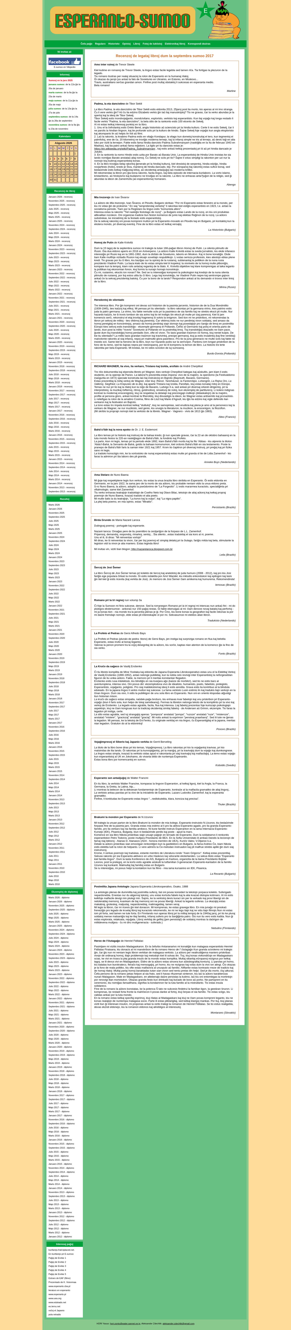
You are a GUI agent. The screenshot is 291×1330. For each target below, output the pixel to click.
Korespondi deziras (199, 43)
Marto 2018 (54, 694)
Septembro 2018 (56, 682)
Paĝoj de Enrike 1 (57, 1258)
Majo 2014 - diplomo (58, 1180)
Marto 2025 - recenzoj (59, 217)
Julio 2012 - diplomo (58, 1224)
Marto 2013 (54, 815)
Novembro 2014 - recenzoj (61, 463)
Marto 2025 (54, 529)
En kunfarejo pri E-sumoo (61, 1254)
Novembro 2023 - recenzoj (61, 249)
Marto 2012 (54, 840)
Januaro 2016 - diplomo (60, 1139)
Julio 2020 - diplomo (58, 1035)
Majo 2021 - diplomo (58, 1014)
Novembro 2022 (56, 585)
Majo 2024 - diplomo (58, 942)
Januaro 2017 (55, 723)
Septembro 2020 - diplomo (61, 1030)
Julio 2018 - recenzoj (58, 374)
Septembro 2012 (56, 827)
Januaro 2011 (55, 864)
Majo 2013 (53, 811)
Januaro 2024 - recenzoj (60, 245)
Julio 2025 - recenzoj (58, 209)
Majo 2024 (53, 549)
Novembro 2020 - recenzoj (61, 322)
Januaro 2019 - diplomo (60, 1067)
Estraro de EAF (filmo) (59, 1278)
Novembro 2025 (56, 513)
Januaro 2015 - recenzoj (60, 459)
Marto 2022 (54, 601)
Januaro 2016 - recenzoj (60, 435)
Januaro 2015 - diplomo (60, 1164)
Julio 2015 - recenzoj (58, 447)
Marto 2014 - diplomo (59, 1184)
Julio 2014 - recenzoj (58, 471)
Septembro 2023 (56, 565)
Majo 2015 (53, 763)
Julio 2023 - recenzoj (58, 257)
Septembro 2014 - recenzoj (61, 467)
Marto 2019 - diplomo (59, 1063)
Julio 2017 (53, 710)
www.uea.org (54, 1298)
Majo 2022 (53, 597)
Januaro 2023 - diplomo (60, 974)
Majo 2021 (53, 622)
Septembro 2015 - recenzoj (61, 443)
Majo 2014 (53, 787)
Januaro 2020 (55, 654)
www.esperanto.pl (57, 1294)
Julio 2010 (53, 876)
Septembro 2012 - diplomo (61, 1220)
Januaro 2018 (55, 698)
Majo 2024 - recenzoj (58, 237)
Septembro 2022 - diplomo (61, 982)
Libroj (136, 43)
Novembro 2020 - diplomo (61, 1026)
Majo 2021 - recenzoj (58, 310)
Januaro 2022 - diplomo (60, 998)
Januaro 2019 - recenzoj (60, 362)
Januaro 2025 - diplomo (60, 926)
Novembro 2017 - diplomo (61, 1095)
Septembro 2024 (56, 541)
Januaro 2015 (55, 771)
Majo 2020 (53, 646)
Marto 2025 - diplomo (59, 922)
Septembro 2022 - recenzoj (61, 277)
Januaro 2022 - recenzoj (60, 293)
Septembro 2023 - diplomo (61, 958)
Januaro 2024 (55, 557)
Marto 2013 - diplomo (59, 1208)
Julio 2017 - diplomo (58, 1103)
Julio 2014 (53, 783)
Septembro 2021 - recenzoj (61, 302)
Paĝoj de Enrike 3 (57, 1266)
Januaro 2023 (55, 581)
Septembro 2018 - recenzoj (61, 370)
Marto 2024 (54, 553)
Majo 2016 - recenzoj (58, 427)
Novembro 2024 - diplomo (61, 930)
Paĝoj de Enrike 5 (57, 1274)
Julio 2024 (53, 545)
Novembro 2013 (56, 799)
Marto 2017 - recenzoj (59, 406)
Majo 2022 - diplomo (58, 990)
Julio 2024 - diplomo (58, 938)
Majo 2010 (53, 880)
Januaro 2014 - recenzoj (60, 483)
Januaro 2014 (55, 795)
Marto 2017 (54, 718)
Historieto (114, 43)
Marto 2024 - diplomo (59, 946)
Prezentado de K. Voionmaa (62, 1282)
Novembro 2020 (56, 634)
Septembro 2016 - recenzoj (61, 419)
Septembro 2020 (56, 638)
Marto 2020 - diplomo (59, 1043)
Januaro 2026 (55, 509)
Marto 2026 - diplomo (59, 897)
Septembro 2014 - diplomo (61, 1172)
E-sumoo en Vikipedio (65, 67)
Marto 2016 (54, 743)
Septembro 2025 (56, 517)
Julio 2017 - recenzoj (58, 398)
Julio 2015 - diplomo (58, 1152)
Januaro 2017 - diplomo (60, 1115)
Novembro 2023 (56, 561)
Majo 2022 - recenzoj (58, 285)
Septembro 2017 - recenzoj (61, 394)
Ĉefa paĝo (86, 43)
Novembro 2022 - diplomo (61, 978)
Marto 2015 (54, 767)
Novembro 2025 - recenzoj (61, 201)
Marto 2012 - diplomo (59, 1232)
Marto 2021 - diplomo (59, 1018)
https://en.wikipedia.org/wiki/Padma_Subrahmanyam (124, 148)
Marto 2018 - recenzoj (59, 382)
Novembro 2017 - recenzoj (61, 390)
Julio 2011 (53, 856)
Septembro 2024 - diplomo (61, 934)
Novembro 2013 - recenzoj (61, 487)
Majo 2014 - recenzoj (58, 475)
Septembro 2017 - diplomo (61, 1099)
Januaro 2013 (55, 819)
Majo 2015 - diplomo (58, 1156)
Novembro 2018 (56, 678)
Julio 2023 (53, 569)
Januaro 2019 (55, 674)
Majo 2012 (53, 836)
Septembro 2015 (56, 755)
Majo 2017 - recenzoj (58, 402)
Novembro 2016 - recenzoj (61, 415)
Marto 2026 (54, 505)
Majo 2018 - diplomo (58, 1083)
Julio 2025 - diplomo (58, 913)
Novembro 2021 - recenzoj (61, 297)
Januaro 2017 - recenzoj (60, 410)
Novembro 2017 (56, 702)
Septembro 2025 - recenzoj (61, 205)
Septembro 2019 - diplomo (61, 1055)
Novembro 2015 (56, 751)
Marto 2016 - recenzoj (59, 431)
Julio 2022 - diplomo (58, 986)
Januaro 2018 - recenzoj (60, 386)
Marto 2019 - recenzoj (59, 358)
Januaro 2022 (55, 605)
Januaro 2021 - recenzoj (60, 318)
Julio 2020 (53, 642)
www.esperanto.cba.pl (59, 1286)
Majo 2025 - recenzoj (58, 213)
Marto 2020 (54, 650)
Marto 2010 (54, 884)
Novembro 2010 (56, 868)
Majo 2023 (53, 573)
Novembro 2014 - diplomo (61, 1168)
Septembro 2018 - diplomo (61, 1075)
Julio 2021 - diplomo (58, 1010)
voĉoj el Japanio (56, 1310)
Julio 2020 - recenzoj (58, 330)
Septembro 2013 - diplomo (61, 1196)
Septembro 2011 (56, 852)
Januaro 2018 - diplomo (60, 1091)
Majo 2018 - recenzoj (58, 378)
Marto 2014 (54, 791)
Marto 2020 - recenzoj (59, 338)
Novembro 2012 (56, 823)
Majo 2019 (53, 666)
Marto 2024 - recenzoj (59, 241)
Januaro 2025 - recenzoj (60, 221)
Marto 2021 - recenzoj (59, 314)
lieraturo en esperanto (59, 1290)
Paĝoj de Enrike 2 (57, 1262)
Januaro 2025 (55, 533)
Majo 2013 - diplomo (58, 1204)
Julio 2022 (53, 593)
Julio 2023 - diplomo (58, 962)
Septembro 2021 (56, 614)
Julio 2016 (53, 735)
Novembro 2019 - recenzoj (61, 346)
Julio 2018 (53, 686)
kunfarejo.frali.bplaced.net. (61, 1250)
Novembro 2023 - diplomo (61, 954)
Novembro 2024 (56, 537)
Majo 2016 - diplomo (58, 1131)
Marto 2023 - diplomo (59, 970)
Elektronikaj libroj (175, 43)
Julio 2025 (53, 521)
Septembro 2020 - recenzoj (61, 326)
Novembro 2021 (56, 609)
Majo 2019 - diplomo (58, 1059)
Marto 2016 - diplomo (59, 1135)
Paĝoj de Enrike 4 (57, 1270)
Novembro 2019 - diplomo (61, 1051)
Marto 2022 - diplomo (59, 994)
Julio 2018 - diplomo (58, 1079)
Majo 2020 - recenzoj (58, 334)
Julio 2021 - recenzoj (58, 306)
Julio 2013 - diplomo (58, 1200)
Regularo (100, 43)
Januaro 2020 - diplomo (60, 1047)
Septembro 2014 (56, 779)
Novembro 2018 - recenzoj (61, 366)
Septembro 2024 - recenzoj (61, 229)
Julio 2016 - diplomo (58, 1127)
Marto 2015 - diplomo (59, 1160)
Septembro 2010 (56, 872)
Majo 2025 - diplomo (58, 917)
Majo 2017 (53, 714)
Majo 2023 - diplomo (58, 966)
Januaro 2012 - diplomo (60, 1236)
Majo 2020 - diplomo (58, 1039)
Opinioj (126, 43)
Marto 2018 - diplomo (59, 1087)
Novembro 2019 (56, 658)
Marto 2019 (54, 670)
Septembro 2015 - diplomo (61, 1148)
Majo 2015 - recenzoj (58, 451)
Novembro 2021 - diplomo (61, 1002)
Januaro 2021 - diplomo (60, 1022)
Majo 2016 (53, 739)
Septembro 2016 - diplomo (61, 1123)
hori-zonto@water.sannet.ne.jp (125, 1323)
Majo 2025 (53, 525)
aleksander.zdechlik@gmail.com (178, 1323)
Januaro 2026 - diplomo (60, 901)
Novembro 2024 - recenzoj (61, 225)
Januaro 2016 (55, 747)
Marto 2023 (54, 577)
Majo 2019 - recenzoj (58, 354)
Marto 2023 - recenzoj (59, 265)
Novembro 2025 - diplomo (61, 905)
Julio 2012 (53, 831)
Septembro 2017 (56, 706)
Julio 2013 (53, 807)
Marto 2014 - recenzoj (59, 479)
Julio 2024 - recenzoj (58, 233)
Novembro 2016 (56, 727)
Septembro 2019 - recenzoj (61, 350)
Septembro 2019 (56, 662)
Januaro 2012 (55, 844)
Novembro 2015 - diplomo (61, 1144)
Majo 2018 (53, 690)
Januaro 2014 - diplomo (60, 1188)
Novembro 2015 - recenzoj (61, 439)
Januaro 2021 (55, 630)
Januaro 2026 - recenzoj (60, 197)
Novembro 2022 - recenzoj (61, 273)
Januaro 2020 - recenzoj (60, 342)
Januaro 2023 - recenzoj (60, 269)
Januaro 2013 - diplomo (60, 1212)
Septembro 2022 (56, 589)
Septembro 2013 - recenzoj (61, 491)
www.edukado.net (57, 1302)
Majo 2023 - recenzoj (58, 261)
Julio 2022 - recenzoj (58, 281)
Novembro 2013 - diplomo (61, 1192)
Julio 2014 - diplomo (58, 1176)
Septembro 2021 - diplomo (61, 1006)
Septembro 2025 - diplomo (61, 909)
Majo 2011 (53, 860)
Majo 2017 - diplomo (58, 1107)
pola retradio (54, 1314)
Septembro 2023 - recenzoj (61, 253)
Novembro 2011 (56, 848)
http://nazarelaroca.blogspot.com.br (152, 549)
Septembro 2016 (56, 731)
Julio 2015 (53, 759)
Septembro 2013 (56, 803)
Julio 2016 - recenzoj (58, 423)
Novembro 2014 (56, 775)
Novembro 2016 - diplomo (61, 1119)
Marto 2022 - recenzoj (59, 289)
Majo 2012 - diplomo (58, 1228)
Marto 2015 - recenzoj (59, 455)
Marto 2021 (54, 626)
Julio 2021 (53, 618)
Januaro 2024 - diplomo (60, 950)
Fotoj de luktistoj (152, 43)
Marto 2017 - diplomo (59, 1111)
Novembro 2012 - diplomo (61, 1216)
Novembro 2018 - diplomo (61, 1071)
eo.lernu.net (54, 1306)
